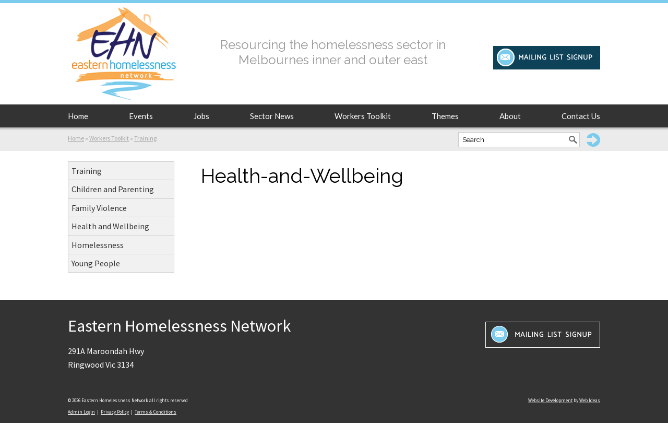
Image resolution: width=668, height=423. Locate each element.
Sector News (272, 116)
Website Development (550, 400)
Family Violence (99, 208)
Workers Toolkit (363, 116)
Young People (95, 263)
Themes (445, 116)
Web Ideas (589, 400)
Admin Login (81, 412)
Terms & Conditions (155, 412)
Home (78, 116)
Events (141, 116)
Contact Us (581, 116)
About (510, 116)
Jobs (201, 116)
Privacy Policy (115, 412)
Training (145, 138)
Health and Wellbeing (110, 226)
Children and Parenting (112, 189)
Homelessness (97, 245)
